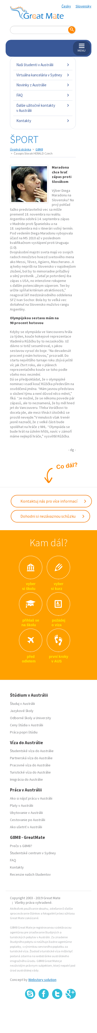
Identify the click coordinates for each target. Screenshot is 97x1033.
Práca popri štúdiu (24, 732)
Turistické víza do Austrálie (30, 772)
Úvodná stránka (20, 149)
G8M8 (39, 149)
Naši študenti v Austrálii (42, 64)
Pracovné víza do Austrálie (30, 765)
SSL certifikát (57, 1010)
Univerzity (43, 718)
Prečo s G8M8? (21, 846)
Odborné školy (21, 718)
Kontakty (42, 120)
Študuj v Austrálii (22, 703)
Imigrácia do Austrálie (26, 779)
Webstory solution (42, 979)
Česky (66, 6)
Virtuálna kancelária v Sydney (42, 75)
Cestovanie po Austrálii (27, 819)
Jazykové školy (21, 710)
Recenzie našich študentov (30, 874)
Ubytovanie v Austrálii (26, 812)
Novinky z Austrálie (42, 84)
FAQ (42, 95)
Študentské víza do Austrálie (32, 751)
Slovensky (83, 6)
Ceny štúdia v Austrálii (26, 725)
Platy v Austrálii (21, 805)
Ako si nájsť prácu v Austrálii (31, 798)
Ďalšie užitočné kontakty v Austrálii (42, 108)
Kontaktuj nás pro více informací (53, 501)
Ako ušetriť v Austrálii (26, 827)
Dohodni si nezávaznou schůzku (52, 516)
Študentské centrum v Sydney (33, 853)
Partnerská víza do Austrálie (31, 758)
